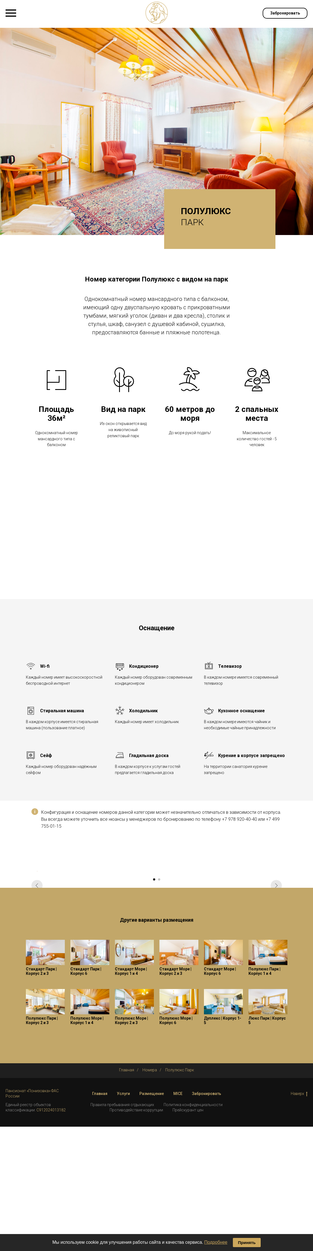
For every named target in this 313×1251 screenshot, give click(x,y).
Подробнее (215, 1242)
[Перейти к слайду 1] (154, 1003)
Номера (149, 1194)
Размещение (151, 1217)
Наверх (299, 1217)
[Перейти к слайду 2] (159, 1003)
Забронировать (206, 1217)
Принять (247, 1242)
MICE (178, 1217)
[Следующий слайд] (276, 933)
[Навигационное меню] (11, 13)
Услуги (123, 1217)
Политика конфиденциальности (193, 1229)
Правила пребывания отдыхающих (122, 1229)
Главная (126, 1194)
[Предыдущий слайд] (37, 933)
